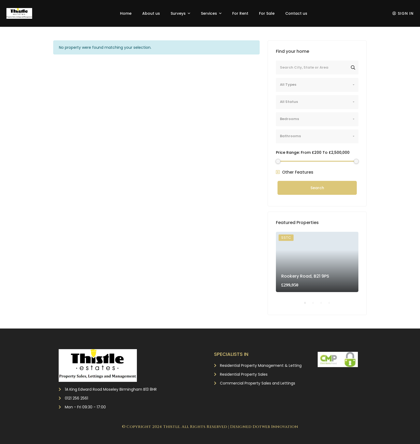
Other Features (294, 172)
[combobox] (317, 85)
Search (317, 188)
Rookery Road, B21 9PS (305, 276)
